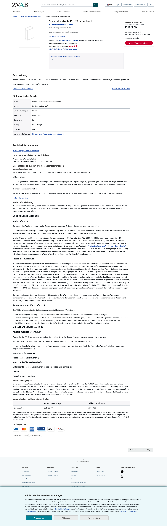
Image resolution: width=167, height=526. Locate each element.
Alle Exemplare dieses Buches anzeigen (65, 56)
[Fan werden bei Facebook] (122, 472)
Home (15, 17)
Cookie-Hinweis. (30, 511)
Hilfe (150, 5)
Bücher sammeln (63, 12)
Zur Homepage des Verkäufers (26, 151)
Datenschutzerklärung (78, 482)
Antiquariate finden (121, 12)
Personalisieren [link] (94, 518)
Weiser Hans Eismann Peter (31, 17)
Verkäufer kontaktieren (23, 89)
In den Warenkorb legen (139, 43)
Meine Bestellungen (28, 482)
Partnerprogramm (52, 475)
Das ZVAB (74, 471)
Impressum (75, 479)
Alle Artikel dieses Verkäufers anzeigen (63, 49)
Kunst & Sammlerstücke (92, 12)
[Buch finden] (95, 5)
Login (117, 5)
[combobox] (67, 5)
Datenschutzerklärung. (128, 511)
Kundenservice (100, 475)
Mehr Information (20, 198)
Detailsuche (17, 12)
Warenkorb (25, 486)
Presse (73, 475)
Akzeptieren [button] (39, 518)
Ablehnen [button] (66, 518)
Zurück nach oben (83, 461)
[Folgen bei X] (122, 477)
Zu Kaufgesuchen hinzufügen (141, 450)
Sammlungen (39, 12)
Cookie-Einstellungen (63, 509)
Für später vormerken (57, 36)
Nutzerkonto (127, 5)
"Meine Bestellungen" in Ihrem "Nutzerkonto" (107, 246)
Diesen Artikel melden (121, 89)
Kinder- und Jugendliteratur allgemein (48, 134)
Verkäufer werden (147, 12)
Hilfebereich (100, 471)
